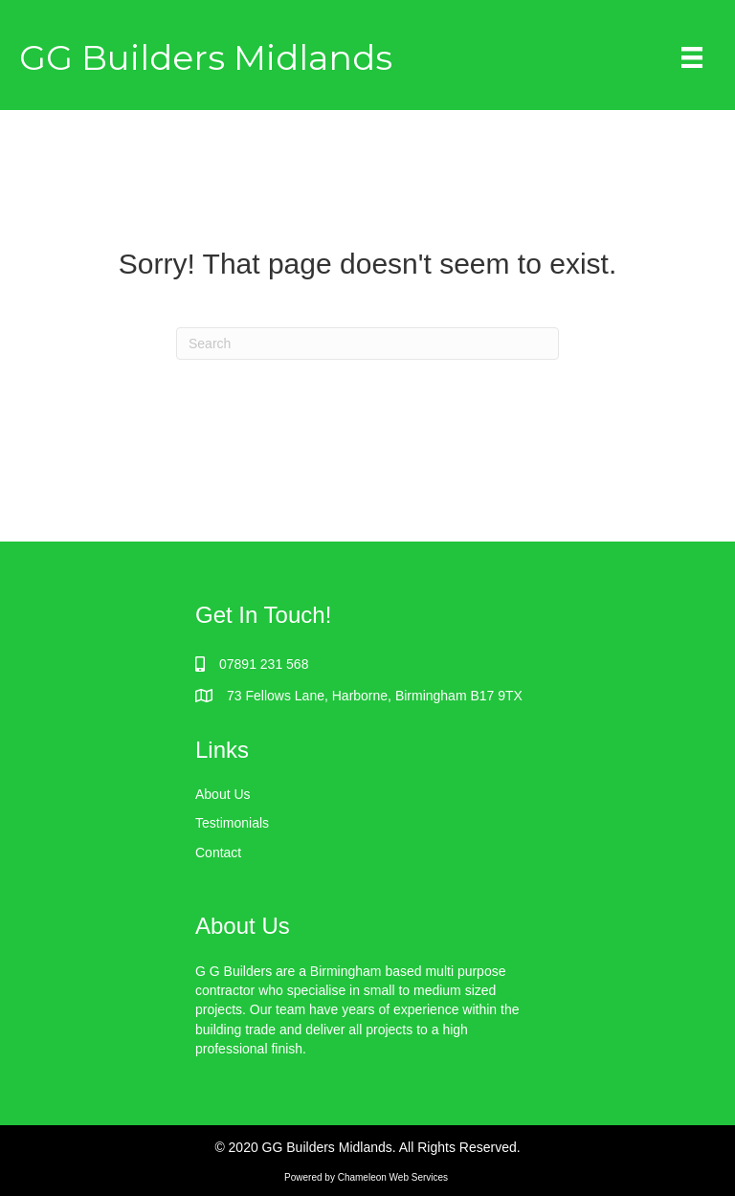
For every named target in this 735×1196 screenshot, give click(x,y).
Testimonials (232, 823)
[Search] (367, 343)
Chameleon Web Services (394, 1177)
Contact (218, 852)
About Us (223, 794)
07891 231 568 (263, 664)
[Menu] (692, 57)
